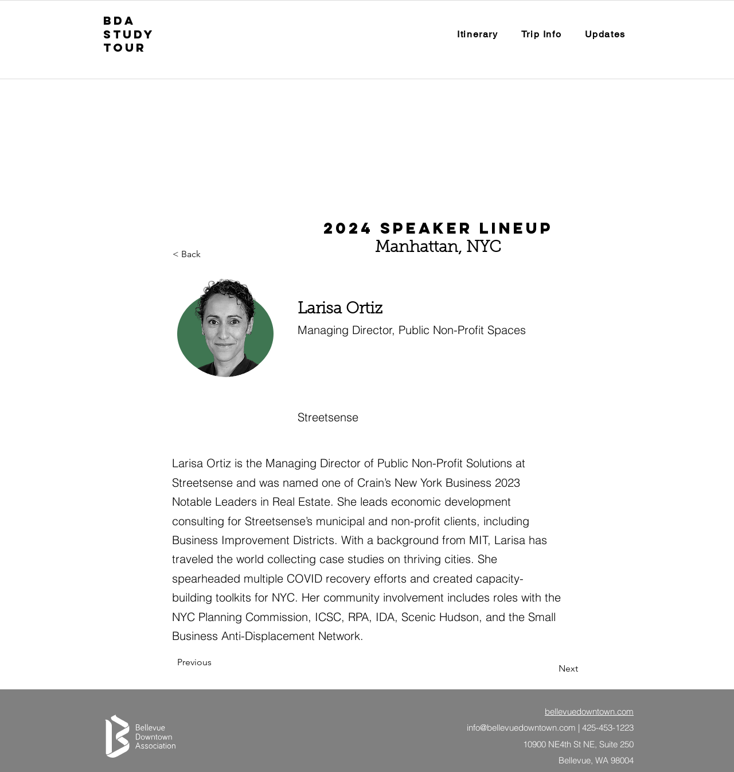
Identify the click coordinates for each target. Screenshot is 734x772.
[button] (541, 34)
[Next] (549, 668)
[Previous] (215, 662)
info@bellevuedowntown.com (521, 727)
